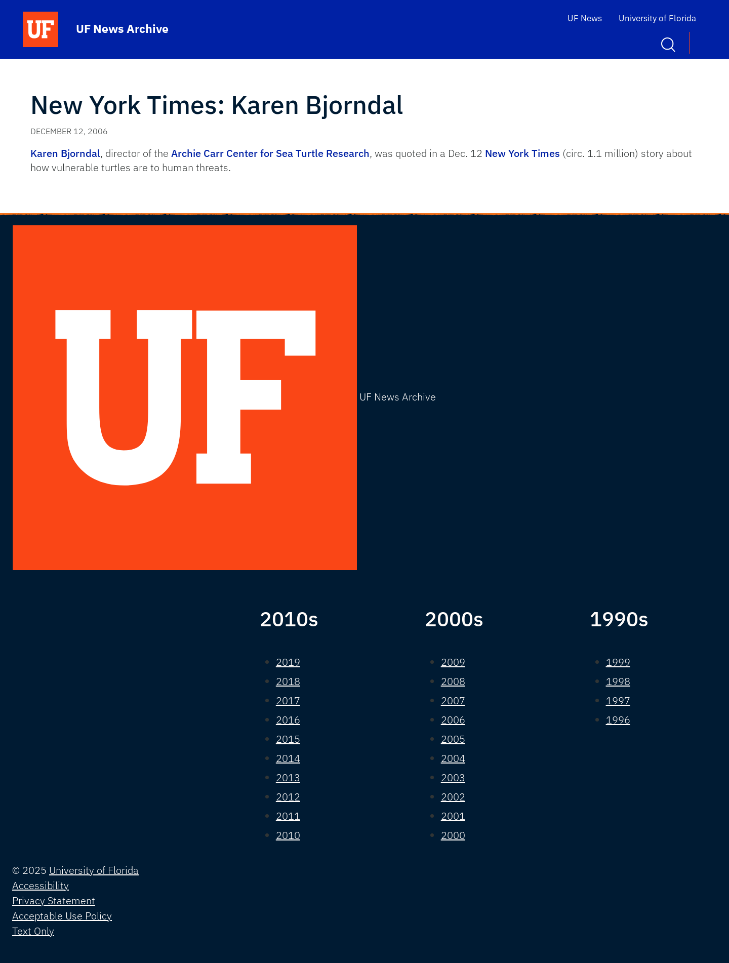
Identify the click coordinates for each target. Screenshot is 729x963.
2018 (288, 681)
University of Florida (657, 18)
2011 (288, 816)
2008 (453, 681)
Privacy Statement (53, 900)
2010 (288, 835)
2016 (288, 720)
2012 (288, 797)
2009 (453, 662)
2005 (453, 739)
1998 (618, 681)
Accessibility (40, 885)
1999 (618, 662)
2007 (453, 700)
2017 (288, 700)
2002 (453, 797)
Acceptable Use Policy (62, 915)
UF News (585, 18)
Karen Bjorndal (65, 153)
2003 (453, 777)
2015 (288, 739)
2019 (288, 662)
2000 (453, 835)
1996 (618, 720)
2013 (288, 777)
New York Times (522, 153)
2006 (453, 720)
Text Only (33, 931)
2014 (288, 758)
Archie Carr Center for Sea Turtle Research (270, 153)
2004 (453, 758)
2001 (453, 816)
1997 (618, 700)
